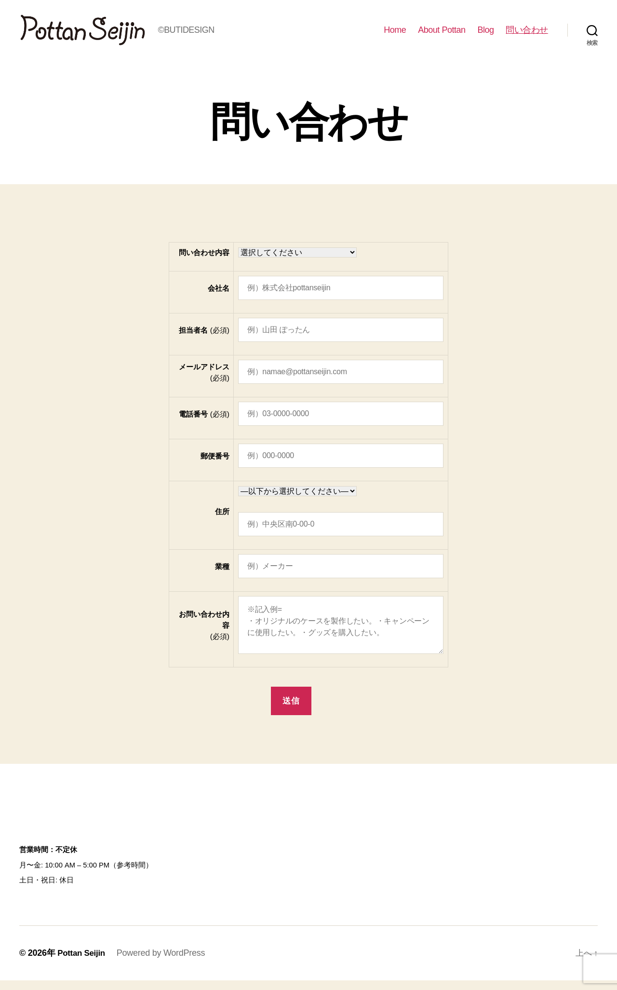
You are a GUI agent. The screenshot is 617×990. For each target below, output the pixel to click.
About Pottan (441, 35)
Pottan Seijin (82, 962)
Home (395, 35)
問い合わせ (527, 35)
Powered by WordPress (164, 962)
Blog (485, 35)
